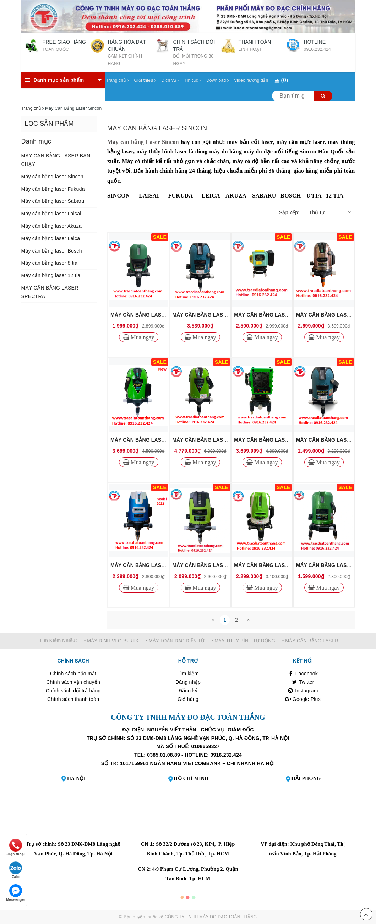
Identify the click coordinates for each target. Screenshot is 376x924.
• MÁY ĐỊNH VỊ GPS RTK (111, 640)
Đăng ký (188, 690)
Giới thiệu (145, 80)
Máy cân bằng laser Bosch (51, 251)
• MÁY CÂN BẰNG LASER (310, 640)
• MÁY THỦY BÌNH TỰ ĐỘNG (243, 640)
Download (217, 80)
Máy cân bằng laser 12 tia (51, 275)
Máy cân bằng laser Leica (50, 238)
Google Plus (303, 699)
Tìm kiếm (188, 673)
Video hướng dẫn (251, 80)
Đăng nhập (188, 682)
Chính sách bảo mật (73, 673)
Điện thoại (15, 847)
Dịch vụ (170, 80)
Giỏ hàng (188, 699)
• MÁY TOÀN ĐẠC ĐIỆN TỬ (175, 640)
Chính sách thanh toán (73, 699)
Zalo (15, 870)
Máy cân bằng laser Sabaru (53, 201)
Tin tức (192, 80)
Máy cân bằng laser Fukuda (53, 189)
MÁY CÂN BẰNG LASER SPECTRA (49, 292)
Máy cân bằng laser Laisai (51, 213)
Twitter (302, 682)
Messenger (16, 893)
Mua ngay (141, 337)
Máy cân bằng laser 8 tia (49, 263)
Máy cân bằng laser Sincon (52, 176)
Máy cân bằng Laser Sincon (143, 142)
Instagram (303, 690)
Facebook (303, 673)
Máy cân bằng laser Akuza (51, 226)
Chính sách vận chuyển (73, 682)
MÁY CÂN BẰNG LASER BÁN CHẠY (56, 160)
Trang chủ (117, 80)
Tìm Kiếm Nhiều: (58, 640)
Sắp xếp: (289, 212)
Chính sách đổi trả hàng (73, 690)
